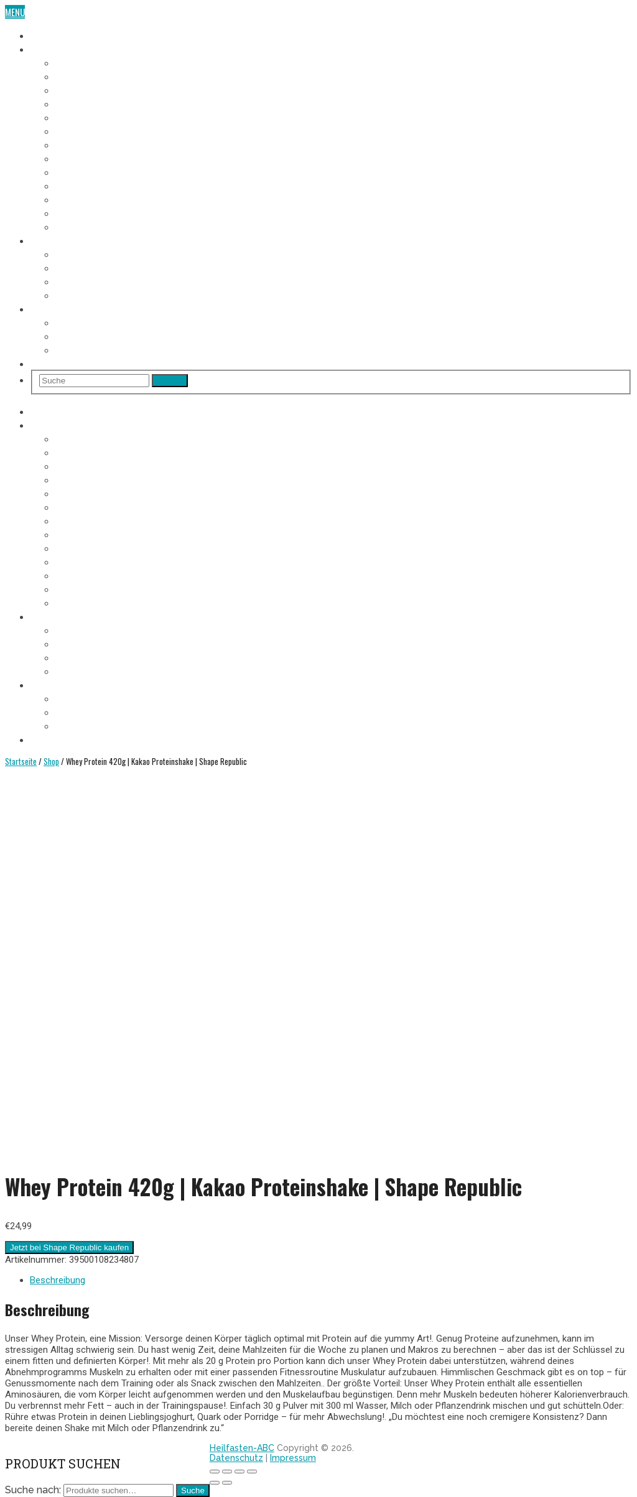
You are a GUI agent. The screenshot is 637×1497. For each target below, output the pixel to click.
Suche (193, 1490)
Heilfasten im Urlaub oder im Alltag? (127, 349)
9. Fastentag (79, 171)
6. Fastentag (79, 130)
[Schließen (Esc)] (215, 1471)
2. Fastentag (79, 76)
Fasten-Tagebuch (64, 48)
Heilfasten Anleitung (71, 240)
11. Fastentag (80, 199)
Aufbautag (75, 226)
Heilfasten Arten (88, 281)
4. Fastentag (79, 103)
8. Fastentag (79, 158)
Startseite (21, 761)
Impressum (293, 1458)
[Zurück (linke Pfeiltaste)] (215, 1483)
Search (170, 380)
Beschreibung (57, 1280)
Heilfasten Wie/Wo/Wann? (81, 308)
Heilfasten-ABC (242, 1448)
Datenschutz (236, 1458)
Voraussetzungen (90, 253)
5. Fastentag (79, 117)
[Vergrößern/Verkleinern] (252, 1471)
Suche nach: (33, 1490)
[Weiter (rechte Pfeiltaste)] (227, 1483)
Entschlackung (86, 294)
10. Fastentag (81, 185)
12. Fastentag (81, 212)
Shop (40, 363)
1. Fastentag (79, 62)
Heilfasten (51, 35)
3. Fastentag (79, 89)
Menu (15, 12)
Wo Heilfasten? (85, 322)
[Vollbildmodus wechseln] (239, 1471)
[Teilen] (227, 1471)
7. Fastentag (79, 144)
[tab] (331, 1280)
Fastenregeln (81, 267)
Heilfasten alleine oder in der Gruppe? (131, 335)
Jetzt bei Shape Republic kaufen (69, 1247)
